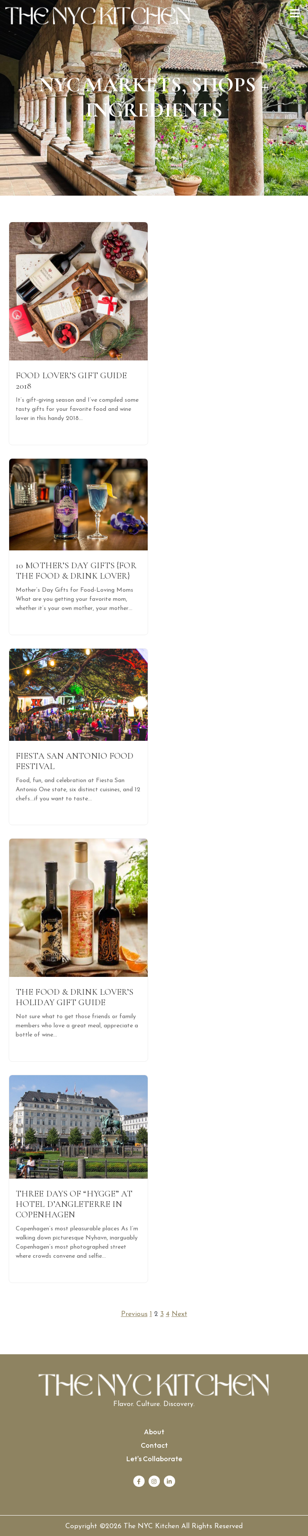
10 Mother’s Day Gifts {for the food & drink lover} (76, 570)
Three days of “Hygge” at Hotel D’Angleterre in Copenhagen (74, 1204)
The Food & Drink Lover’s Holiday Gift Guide (74, 997)
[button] (295, 14)
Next (179, 1314)
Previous (134, 1314)
